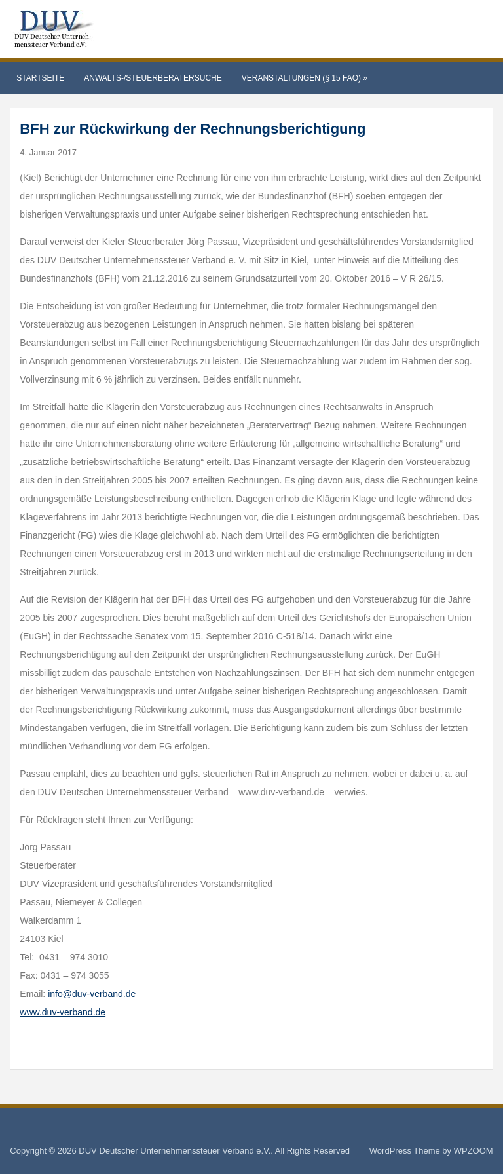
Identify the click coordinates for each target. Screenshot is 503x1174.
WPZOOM (473, 1151)
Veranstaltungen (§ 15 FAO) (304, 78)
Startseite (40, 78)
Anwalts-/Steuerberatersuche (152, 78)
